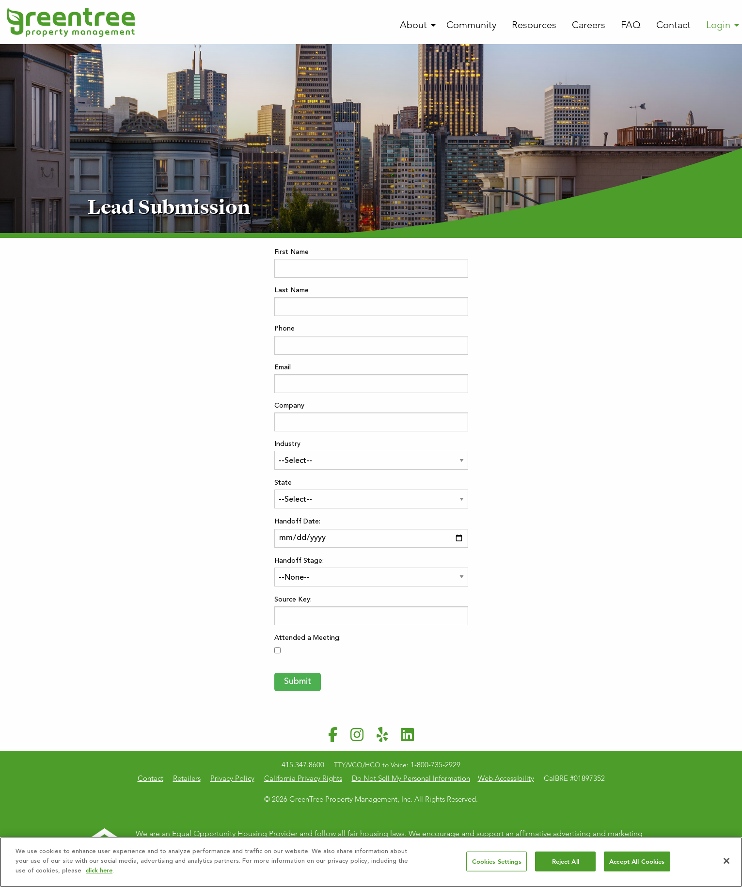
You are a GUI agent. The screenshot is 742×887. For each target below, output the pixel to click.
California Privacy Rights (303, 778)
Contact (673, 25)
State (283, 483)
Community (471, 25)
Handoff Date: (297, 522)
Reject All (565, 861)
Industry (287, 444)
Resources (534, 25)
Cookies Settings (496, 861)
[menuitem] (415, 25)
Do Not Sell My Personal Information (411, 778)
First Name (291, 252)
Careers (588, 25)
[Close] (726, 860)
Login (718, 25)
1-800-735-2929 (435, 764)
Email (282, 367)
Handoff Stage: (299, 561)
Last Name (291, 290)
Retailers (187, 778)
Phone (284, 329)
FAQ (631, 25)
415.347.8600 (303, 764)
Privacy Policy (232, 778)
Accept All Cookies (636, 861)
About (413, 25)
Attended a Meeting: (307, 638)
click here (99, 870)
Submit (297, 682)
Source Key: (293, 600)
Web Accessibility (506, 778)
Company (289, 406)
